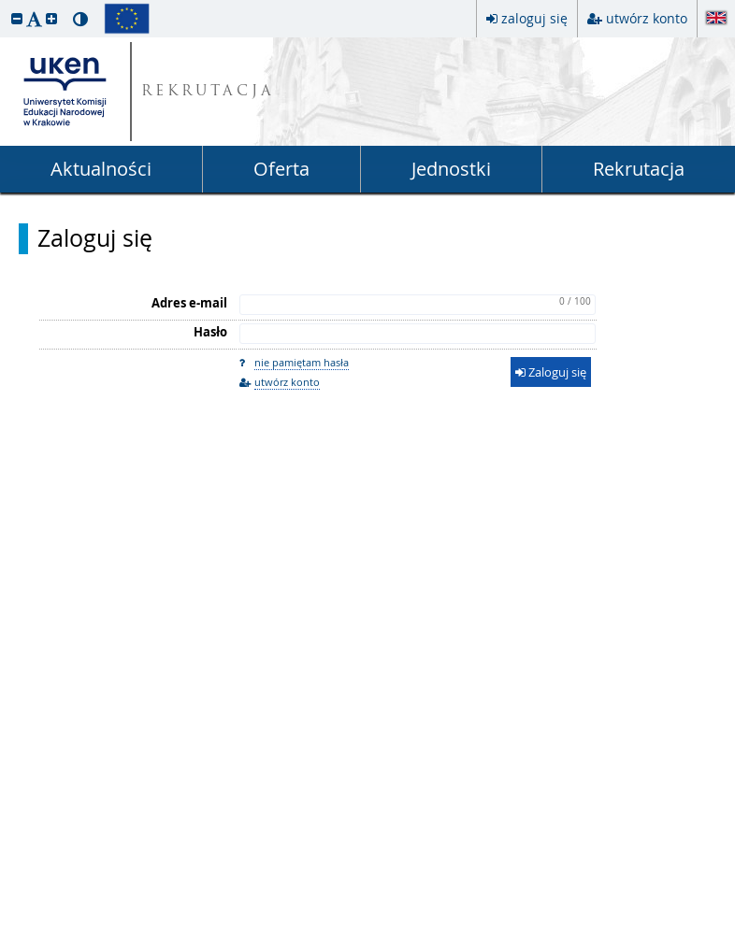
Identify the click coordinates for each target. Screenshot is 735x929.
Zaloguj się (94, 238)
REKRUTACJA (208, 92)
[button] (16, 18)
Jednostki (451, 168)
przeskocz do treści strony (4, 4)
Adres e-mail (189, 302)
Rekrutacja (639, 168)
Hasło (210, 331)
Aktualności (100, 168)
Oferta (281, 168)
